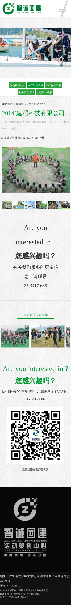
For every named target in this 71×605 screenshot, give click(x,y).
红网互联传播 (18, 593)
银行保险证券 (54, 85)
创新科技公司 (18, 85)
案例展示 (21, 104)
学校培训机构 (44, 92)
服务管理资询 (26, 92)
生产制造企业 (36, 85)
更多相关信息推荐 (35, 315)
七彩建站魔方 (33, 593)
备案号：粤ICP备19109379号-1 (15, 597)
